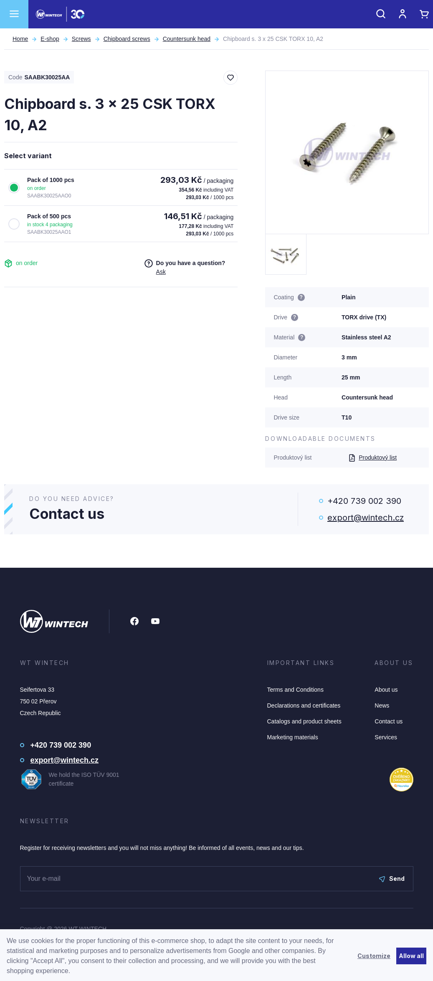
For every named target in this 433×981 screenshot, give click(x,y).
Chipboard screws (127, 38)
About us (386, 689)
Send (392, 878)
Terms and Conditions (295, 689)
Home (20, 38)
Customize (373, 955)
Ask (161, 271)
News (382, 705)
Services (386, 737)
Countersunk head (186, 38)
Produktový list (372, 457)
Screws (81, 38)
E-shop (50, 38)
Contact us (389, 721)
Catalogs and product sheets (304, 721)
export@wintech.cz (365, 518)
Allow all (411, 955)
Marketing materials (292, 737)
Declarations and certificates (304, 705)
